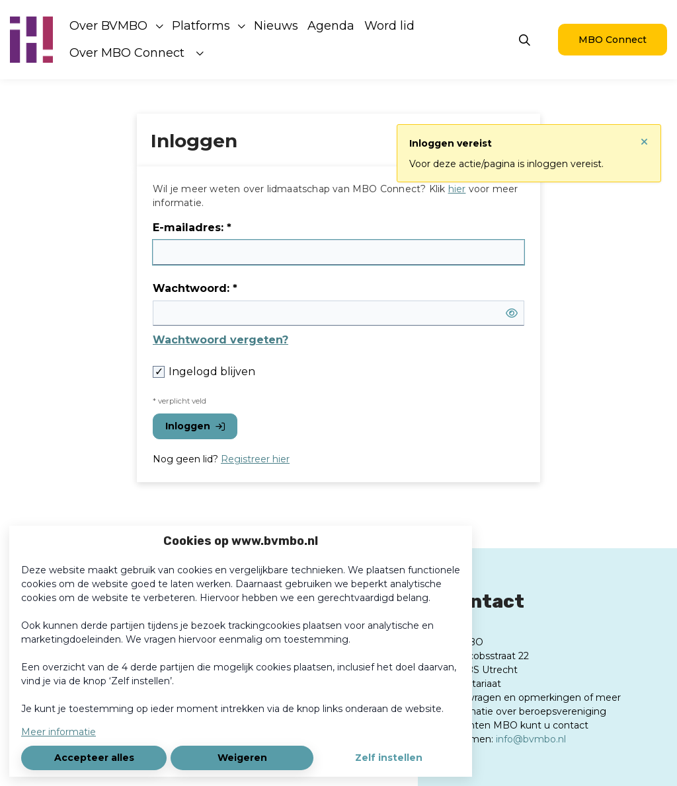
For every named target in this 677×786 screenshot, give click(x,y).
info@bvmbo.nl (531, 739)
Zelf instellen (388, 758)
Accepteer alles (94, 758)
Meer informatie (58, 732)
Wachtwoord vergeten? (220, 340)
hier (457, 189)
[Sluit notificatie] (644, 136)
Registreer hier (255, 459)
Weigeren (242, 758)
